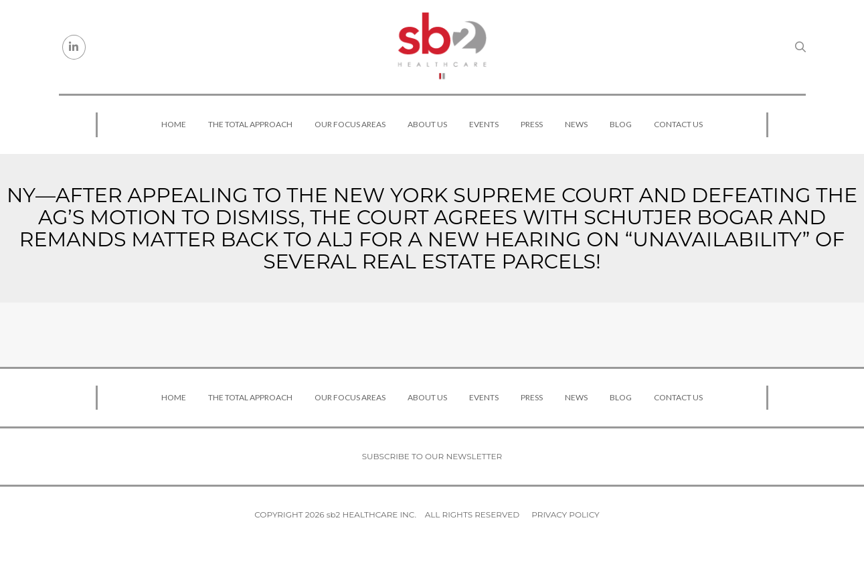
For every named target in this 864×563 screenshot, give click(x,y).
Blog (621, 124)
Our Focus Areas (350, 124)
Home (173, 124)
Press (532, 124)
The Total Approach (250, 124)
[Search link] (800, 47)
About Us (427, 124)
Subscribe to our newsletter (432, 456)
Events (484, 124)
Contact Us (678, 124)
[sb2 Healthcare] (442, 47)
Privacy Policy (565, 514)
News (576, 124)
